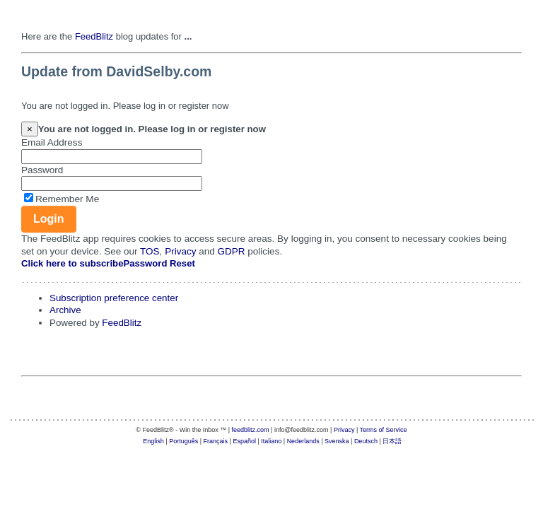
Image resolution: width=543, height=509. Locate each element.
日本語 (392, 441)
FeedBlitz (94, 36)
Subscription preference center (113, 298)
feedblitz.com (250, 429)
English (153, 441)
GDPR (231, 251)
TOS (150, 251)
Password (42, 170)
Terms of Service (383, 429)
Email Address (51, 142)
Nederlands (303, 441)
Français (216, 441)
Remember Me (67, 199)
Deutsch (366, 441)
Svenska (337, 441)
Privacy (180, 251)
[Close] (29, 129)
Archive (65, 310)
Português (183, 441)
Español (244, 441)
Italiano (271, 441)
